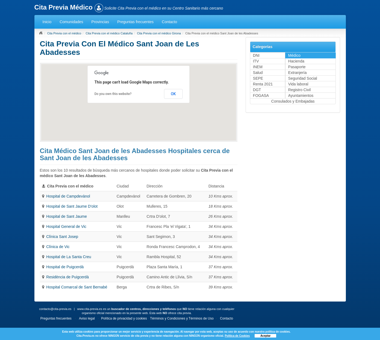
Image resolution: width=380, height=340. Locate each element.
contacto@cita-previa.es (55, 309)
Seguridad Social (302, 78)
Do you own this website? (113, 94)
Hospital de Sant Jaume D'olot (72, 206)
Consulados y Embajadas (293, 101)
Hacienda (296, 61)
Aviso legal (87, 318)
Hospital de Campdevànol (68, 196)
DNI (256, 55)
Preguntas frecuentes (135, 22)
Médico (294, 55)
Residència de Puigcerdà (67, 277)
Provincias (100, 22)
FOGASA (261, 95)
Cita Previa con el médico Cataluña (109, 33)
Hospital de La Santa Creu (68, 257)
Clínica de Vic (57, 246)
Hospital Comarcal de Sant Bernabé (76, 287)
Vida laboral (298, 84)
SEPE (258, 78)
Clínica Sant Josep (62, 236)
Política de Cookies (237, 335)
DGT (257, 90)
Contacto (169, 22)
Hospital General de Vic (66, 226)
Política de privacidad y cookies (124, 318)
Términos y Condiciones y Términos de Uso (182, 318)
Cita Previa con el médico (64, 33)
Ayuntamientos (300, 95)
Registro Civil (299, 90)
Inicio (47, 22)
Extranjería (297, 72)
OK (173, 94)
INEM (258, 67)
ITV (256, 61)
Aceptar (265, 335)
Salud (258, 72)
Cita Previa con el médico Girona (159, 33)
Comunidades (71, 22)
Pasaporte (297, 67)
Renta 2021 (263, 84)
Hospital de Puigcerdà (65, 267)
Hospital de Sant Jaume (66, 216)
